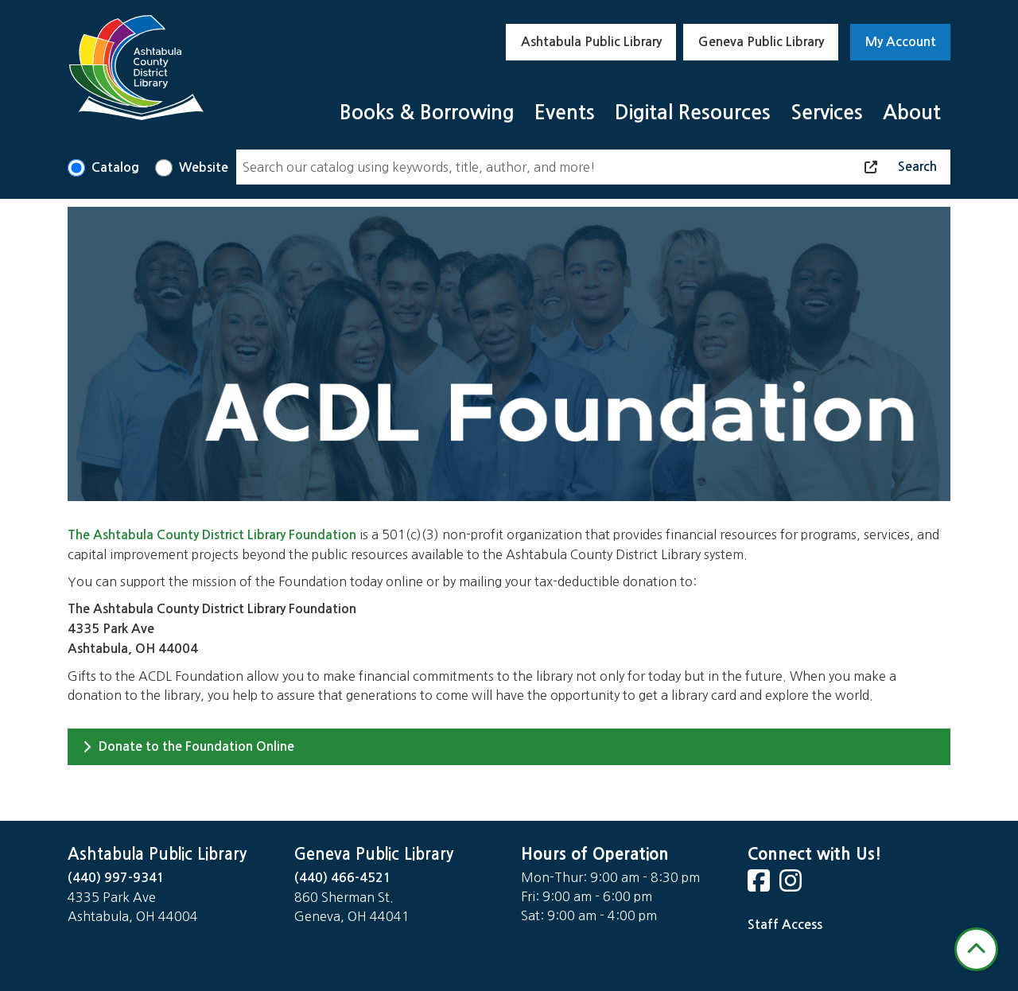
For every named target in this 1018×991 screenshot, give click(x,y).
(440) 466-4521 (342, 878)
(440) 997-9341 (116, 878)
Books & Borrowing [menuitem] (427, 112)
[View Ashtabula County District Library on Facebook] (760, 886)
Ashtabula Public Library (591, 42)
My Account (900, 42)
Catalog (115, 167)
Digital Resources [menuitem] (693, 112)
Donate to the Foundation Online (188, 746)
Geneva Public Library (761, 42)
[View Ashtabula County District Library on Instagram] (792, 886)
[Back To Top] (976, 949)
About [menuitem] (912, 112)
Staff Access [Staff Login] (785, 925)
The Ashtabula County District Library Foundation (212, 535)
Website (203, 167)
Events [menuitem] (564, 112)
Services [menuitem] (827, 112)
